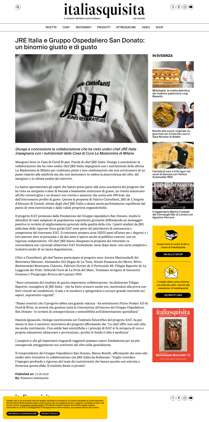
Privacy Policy (50, 413)
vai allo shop (173, 254)
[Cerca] (17, 7)
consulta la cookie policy (32, 405)
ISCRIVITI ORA (173, 295)
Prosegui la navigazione (22, 413)
